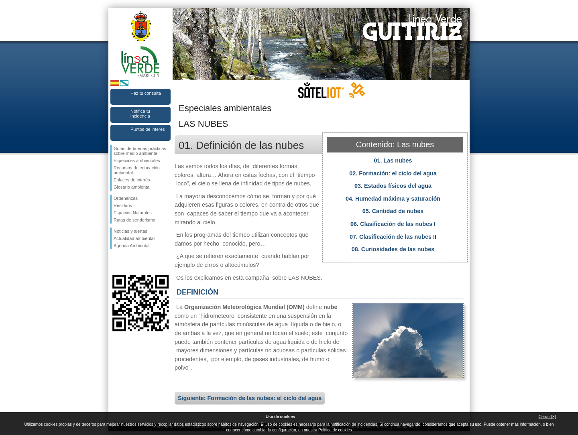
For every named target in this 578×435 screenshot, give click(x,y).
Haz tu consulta (145, 93)
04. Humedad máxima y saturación (393, 198)
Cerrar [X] (547, 417)
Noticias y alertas (130, 231)
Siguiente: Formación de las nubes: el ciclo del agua (250, 398)
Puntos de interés (147, 129)
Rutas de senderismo (134, 220)
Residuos (123, 205)
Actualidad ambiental (134, 238)
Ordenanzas (126, 198)
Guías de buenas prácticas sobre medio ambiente (140, 151)
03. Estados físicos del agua (392, 186)
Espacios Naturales (133, 212)
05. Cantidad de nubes (393, 211)
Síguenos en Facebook (115, 262)
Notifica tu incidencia (140, 113)
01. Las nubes (393, 160)
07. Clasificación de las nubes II (393, 237)
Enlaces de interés (132, 179)
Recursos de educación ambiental (137, 170)
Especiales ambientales (137, 160)
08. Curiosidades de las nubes (393, 249)
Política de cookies (335, 430)
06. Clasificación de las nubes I (393, 224)
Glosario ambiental (132, 187)
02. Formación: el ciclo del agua (393, 173)
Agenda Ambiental (131, 245)
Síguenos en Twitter (128, 262)
